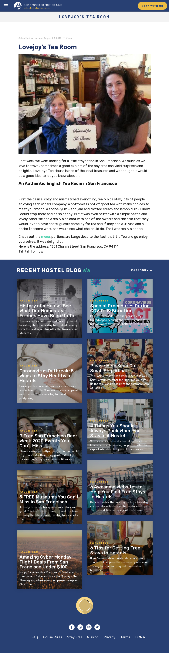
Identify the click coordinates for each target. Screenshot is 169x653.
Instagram (80, 627)
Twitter (97, 627)
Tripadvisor (89, 627)
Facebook (72, 627)
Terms (125, 637)
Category (140, 270)
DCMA (140, 637)
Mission (93, 637)
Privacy (109, 637)
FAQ (34, 637)
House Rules (52, 637)
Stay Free (74, 637)
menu (45, 237)
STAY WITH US (152, 5)
